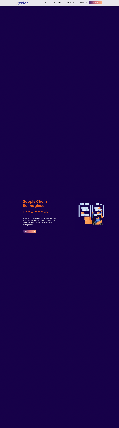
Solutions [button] (57, 2)
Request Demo (29, 231)
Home (46, 2)
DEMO (95, 3)
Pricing (83, 2)
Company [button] (71, 2)
